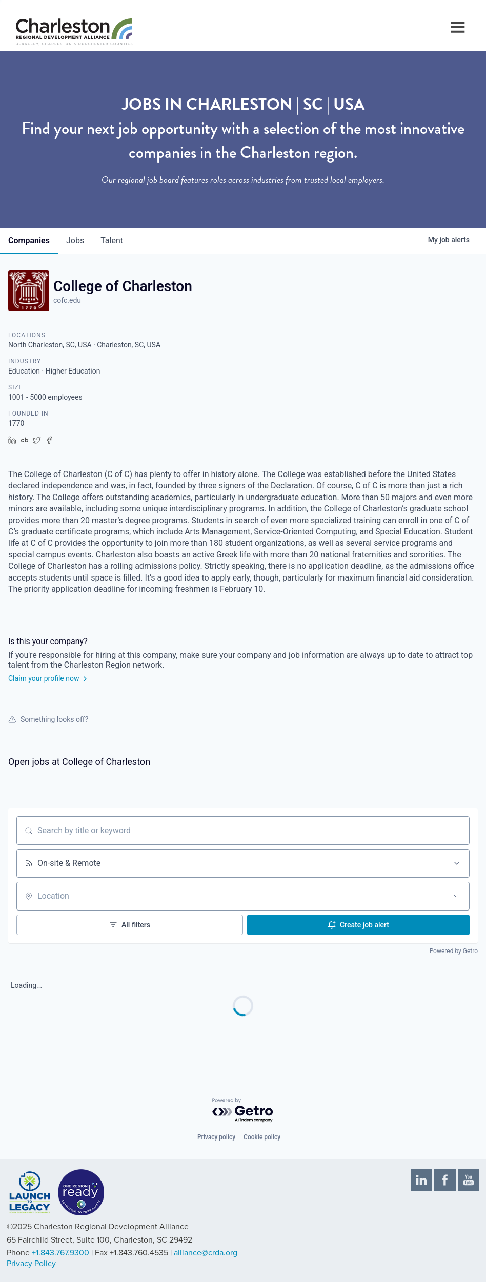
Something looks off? (48, 719)
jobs (75, 240)
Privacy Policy (31, 1263)
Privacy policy (216, 1137)
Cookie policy (262, 1137)
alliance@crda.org (205, 1253)
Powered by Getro (454, 951)
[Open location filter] (456, 896)
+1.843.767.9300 (60, 1253)
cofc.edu (67, 300)
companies (29, 240)
